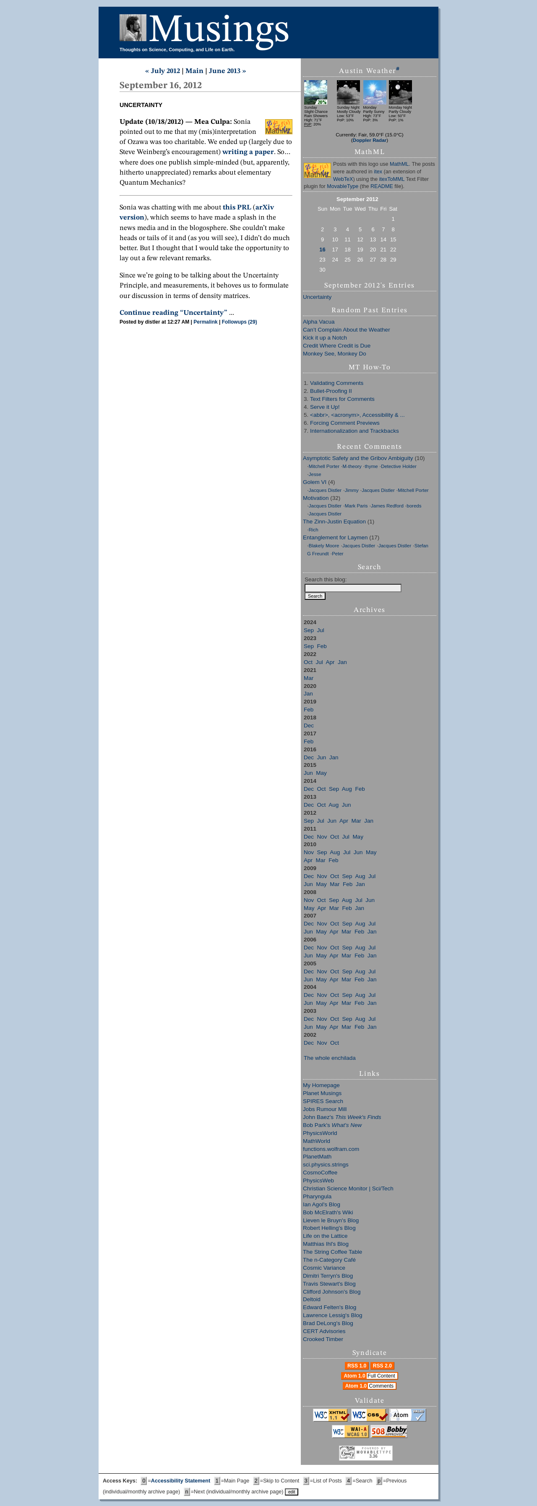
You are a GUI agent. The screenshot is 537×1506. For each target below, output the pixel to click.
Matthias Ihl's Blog (326, 1244)
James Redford (387, 505)
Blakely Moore (324, 545)
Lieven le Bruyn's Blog (331, 1220)
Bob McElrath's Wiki (328, 1212)
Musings (219, 30)
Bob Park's (332, 1125)
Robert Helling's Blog (329, 1228)
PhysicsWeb (318, 1180)
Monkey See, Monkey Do (334, 353)
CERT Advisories (324, 1331)
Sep (309, 630)
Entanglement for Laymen (335, 537)
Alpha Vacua (319, 322)
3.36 (373, 1456)
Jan (342, 662)
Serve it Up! (325, 407)
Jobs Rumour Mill (325, 1109)
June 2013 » (227, 71)
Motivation (316, 498)
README (381, 186)
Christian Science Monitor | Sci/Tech (348, 1188)
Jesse (315, 474)
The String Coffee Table (332, 1252)
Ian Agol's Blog (321, 1204)
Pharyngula (317, 1196)
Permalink (205, 322)
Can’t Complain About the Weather (346, 330)
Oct (308, 662)
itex (378, 172)
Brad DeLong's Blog (328, 1323)
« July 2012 (162, 71)
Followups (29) (239, 322)
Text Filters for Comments (342, 399)
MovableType (342, 186)
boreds (414, 505)
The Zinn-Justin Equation (334, 521)
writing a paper (248, 152)
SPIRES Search (323, 1101)
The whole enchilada (330, 1058)
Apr (330, 662)
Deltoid (312, 1299)
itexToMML (391, 179)
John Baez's (342, 1117)
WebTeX (343, 179)
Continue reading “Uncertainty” (173, 312)
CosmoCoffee (320, 1172)
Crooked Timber (323, 1339)
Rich (313, 529)
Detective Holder (399, 466)
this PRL (237, 207)
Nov (322, 837)
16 (322, 249)
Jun (321, 757)
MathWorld (316, 1141)
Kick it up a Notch (325, 338)
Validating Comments (336, 383)
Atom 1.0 (370, 1376)
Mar (308, 678)
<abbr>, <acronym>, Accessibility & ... (357, 415)
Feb (322, 646)
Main (194, 71)
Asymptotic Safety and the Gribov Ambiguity (358, 458)
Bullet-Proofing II (331, 391)
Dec (309, 725)
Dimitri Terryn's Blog (328, 1276)
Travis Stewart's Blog (329, 1284)
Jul (320, 630)
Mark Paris (356, 505)
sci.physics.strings (326, 1164)
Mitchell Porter (324, 466)
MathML (399, 164)
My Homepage (321, 1085)
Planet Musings (322, 1093)
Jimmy (352, 490)
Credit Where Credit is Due (336, 346)
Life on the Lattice (325, 1236)
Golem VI (314, 482)
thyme (371, 466)
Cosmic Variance (324, 1268)
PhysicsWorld (320, 1133)
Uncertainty (317, 297)
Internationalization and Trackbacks (354, 431)
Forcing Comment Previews (345, 423)
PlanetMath (317, 1156)
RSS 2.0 (382, 1366)
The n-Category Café (329, 1260)
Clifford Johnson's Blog (331, 1292)
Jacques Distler (325, 490)
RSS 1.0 (356, 1366)
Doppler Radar (370, 140)
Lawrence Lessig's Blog (332, 1315)
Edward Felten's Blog (329, 1307)
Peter (337, 553)
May (321, 773)
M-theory (352, 466)
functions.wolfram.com (331, 1149)
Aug (347, 789)
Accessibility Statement (180, 1481)
